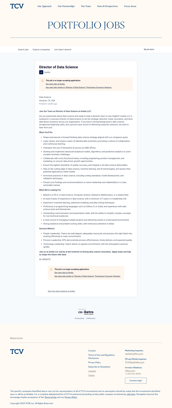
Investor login (136, 380)
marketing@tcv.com (134, 353)
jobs (23, 49)
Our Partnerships (66, 6)
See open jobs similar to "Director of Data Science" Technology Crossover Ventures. (79, 87)
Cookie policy (90, 318)
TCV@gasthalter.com (134, 362)
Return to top (16, 338)
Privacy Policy (94, 362)
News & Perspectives (107, 6)
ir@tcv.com (130, 370)
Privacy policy (79, 318)
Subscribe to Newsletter (99, 366)
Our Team (86, 6)
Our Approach (44, 6)
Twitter (91, 375)
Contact (92, 350)
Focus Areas (130, 6)
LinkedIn (92, 371)
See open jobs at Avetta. (55, 84)
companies (41, 49)
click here (131, 394)
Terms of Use (51, 397)
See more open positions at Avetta (61, 291)
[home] (17, 6)
